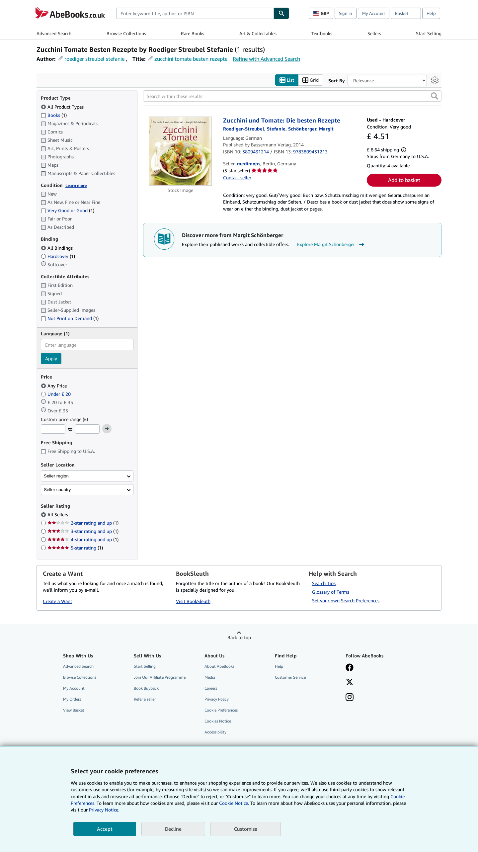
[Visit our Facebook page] (350, 668)
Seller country (57, 489)
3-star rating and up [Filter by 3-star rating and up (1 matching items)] (83, 531)
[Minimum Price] (53, 429)
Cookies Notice (217, 721)
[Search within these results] (292, 96)
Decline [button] (173, 829)
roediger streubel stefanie (94, 58)
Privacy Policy (216, 699)
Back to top (239, 637)
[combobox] (195, 13)
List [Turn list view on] (286, 80)
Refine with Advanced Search (266, 58)
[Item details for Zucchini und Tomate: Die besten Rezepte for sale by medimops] (180, 151)
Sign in (345, 13)
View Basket (73, 710)
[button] (434, 96)
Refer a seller (145, 699)
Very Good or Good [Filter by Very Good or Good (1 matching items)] (67, 210)
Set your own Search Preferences (345, 600)
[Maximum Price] (87, 429)
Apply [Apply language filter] (51, 359)
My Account (373, 13)
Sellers (374, 33)
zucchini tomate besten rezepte (190, 58)
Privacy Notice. (104, 809)
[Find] (281, 13)
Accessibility (215, 732)
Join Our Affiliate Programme (160, 677)
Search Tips (324, 583)
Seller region (56, 475)
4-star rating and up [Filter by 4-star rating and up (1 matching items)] (83, 540)
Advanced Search (54, 33)
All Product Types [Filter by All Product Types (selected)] (63, 107)
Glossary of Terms (330, 592)
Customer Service (290, 677)
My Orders (72, 699)
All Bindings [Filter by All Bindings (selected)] (57, 248)
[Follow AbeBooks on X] (350, 682)
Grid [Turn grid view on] (310, 80)
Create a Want (57, 601)
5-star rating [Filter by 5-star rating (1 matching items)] (75, 548)
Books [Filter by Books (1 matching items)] (54, 115)
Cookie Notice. (234, 803)
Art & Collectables (258, 33)
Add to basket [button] (404, 180)
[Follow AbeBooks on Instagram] (350, 698)
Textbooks (321, 33)
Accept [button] (105, 829)
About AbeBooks (219, 666)
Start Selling (428, 33)
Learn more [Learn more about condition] (76, 185)
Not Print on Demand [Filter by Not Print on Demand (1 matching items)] (70, 318)
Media (209, 677)
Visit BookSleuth (193, 601)
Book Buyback (146, 688)
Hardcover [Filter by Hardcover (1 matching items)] (58, 256)
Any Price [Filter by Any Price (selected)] (54, 385)
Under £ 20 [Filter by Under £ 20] (56, 394)
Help (431, 13)
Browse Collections (126, 33)
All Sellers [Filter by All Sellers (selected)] (58, 515)
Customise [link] (245, 829)
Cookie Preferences (221, 710)
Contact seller (237, 177)
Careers (210, 688)
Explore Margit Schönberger (331, 244)
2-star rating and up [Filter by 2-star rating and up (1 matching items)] (83, 523)
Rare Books (192, 33)
